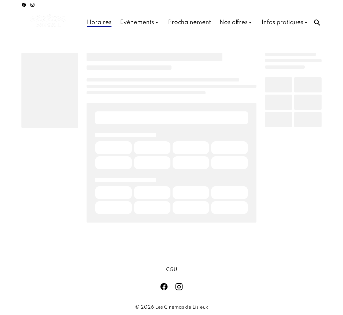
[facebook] (23, 4)
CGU (171, 269)
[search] (317, 22)
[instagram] (32, 4)
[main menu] (198, 22)
